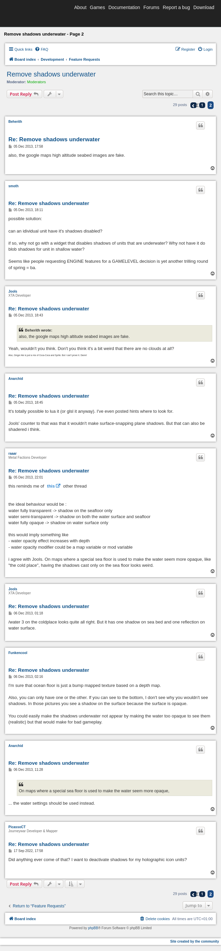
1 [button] (202, 105)
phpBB (93, 928)
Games (97, 7)
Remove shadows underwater (51, 74)
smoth (13, 186)
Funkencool (17, 653)
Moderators (36, 82)
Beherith (15, 121)
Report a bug (176, 7)
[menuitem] (41, 49)
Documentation (124, 7)
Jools (12, 291)
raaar (12, 453)
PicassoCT (17, 827)
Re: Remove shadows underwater (54, 139)
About (80, 7)
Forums (151, 7)
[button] (193, 105)
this (51, 486)
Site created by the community (194, 941)
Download (203, 7)
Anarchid (15, 379)
